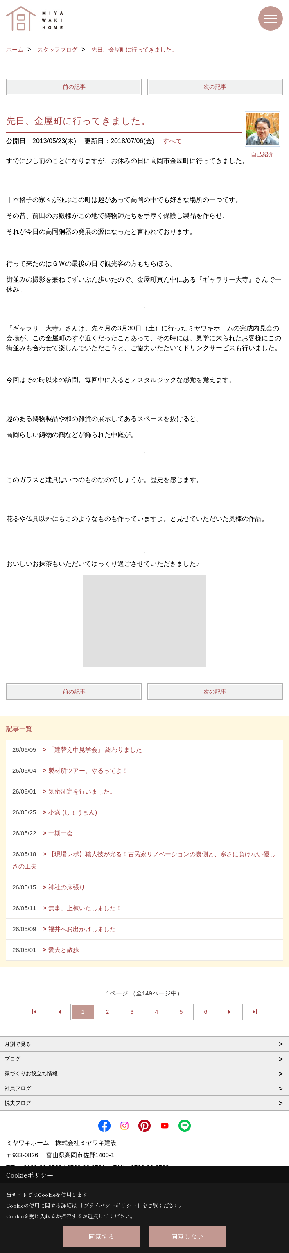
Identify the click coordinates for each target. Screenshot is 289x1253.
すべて (172, 141)
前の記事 (74, 87)
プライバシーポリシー (110, 1205)
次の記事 (214, 87)
